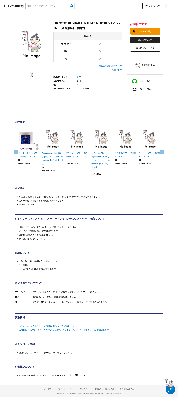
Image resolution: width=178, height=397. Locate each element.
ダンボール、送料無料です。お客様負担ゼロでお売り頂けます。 (47, 326)
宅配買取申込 (148, 65)
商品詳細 (117, 70)
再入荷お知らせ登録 (145, 48)
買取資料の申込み (127, 389)
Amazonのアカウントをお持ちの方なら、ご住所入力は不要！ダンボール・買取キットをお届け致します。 (65, 330)
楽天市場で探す (145, 40)
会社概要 (47, 389)
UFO (79, 77)
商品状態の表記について (110, 66)
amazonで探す (145, 31)
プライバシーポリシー (65, 389)
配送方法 (83, 389)
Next (160, 152)
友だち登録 (145, 81)
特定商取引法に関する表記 (103, 389)
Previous (18, 152)
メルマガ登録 (145, 89)
